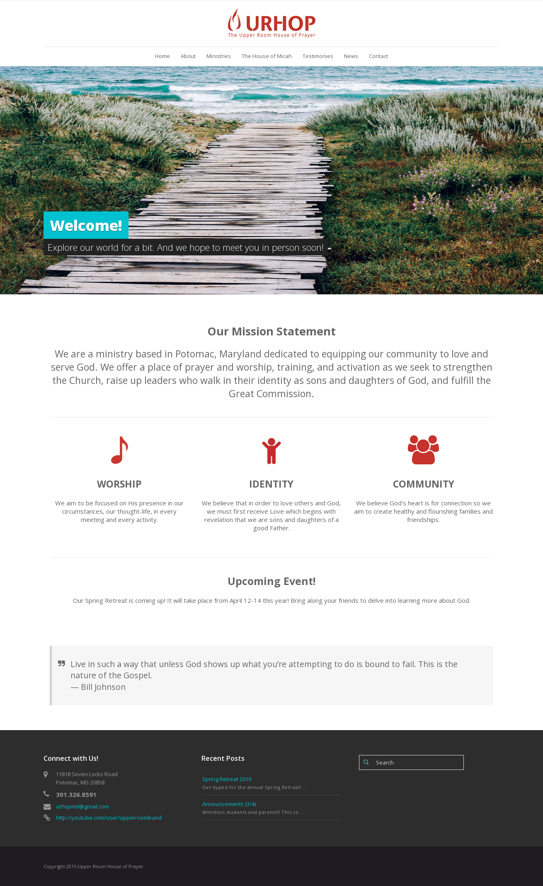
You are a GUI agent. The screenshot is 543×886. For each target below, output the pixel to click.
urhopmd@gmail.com (82, 806)
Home (162, 56)
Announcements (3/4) (229, 804)
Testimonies (318, 56)
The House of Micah (267, 56)
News (351, 56)
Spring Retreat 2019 (226, 779)
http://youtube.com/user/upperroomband (109, 817)
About (188, 56)
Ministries (218, 56)
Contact (378, 56)
